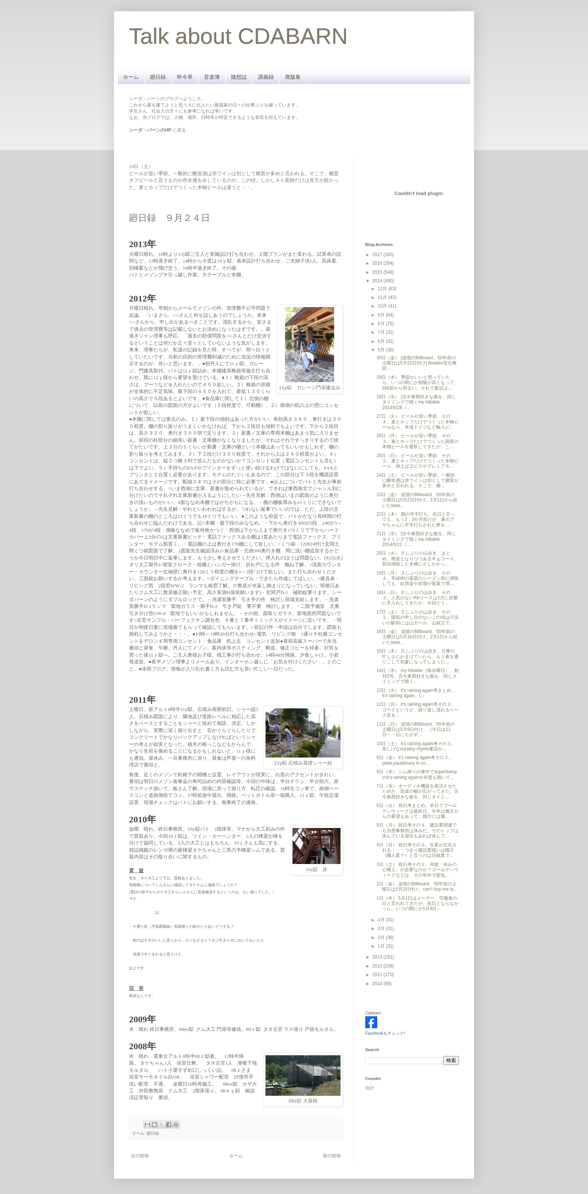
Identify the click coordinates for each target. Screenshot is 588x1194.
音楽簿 (212, 77)
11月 (383, 297)
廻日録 (158, 77)
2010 (378, 983)
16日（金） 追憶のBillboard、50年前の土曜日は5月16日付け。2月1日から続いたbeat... (417, 637)
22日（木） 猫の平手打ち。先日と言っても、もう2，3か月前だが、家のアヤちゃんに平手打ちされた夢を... (415, 520)
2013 (378, 957)
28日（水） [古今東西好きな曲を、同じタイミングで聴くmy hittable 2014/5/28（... (416, 402)
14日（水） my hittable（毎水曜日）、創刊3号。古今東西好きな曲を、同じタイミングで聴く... (417, 676)
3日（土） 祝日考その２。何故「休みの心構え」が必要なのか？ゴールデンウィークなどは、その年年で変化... (417, 870)
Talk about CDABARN (238, 36)
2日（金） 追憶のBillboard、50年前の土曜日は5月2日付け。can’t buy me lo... (416, 886)
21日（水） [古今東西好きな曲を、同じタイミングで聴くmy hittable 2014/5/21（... (416, 539)
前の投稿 (332, 1155)
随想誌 (239, 77)
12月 (383, 288)
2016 (378, 263)
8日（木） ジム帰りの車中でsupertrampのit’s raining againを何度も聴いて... (416, 774)
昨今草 (185, 77)
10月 (383, 306)
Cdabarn (373, 1013)
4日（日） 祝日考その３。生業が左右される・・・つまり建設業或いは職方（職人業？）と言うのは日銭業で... (416, 850)
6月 (382, 341)
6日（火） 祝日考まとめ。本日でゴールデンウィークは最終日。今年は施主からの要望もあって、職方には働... (417, 811)
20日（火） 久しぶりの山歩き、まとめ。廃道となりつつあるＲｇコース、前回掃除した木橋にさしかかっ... (417, 558)
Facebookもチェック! (385, 1033)
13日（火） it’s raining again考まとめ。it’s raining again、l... (416, 693)
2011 (378, 974)
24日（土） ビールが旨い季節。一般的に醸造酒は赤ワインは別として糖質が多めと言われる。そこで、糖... (417, 480)
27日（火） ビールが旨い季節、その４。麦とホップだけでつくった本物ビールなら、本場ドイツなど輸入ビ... (417, 422)
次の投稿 (140, 1155)
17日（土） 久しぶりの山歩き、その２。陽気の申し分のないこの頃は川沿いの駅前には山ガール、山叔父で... (417, 617)
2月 (382, 937)
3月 (382, 928)
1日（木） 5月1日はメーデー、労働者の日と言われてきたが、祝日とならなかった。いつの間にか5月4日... (417, 904)
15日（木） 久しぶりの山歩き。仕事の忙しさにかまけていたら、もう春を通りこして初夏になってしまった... (417, 656)
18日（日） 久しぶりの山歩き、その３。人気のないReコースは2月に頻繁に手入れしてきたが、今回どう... (417, 598)
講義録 (266, 77)
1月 (382, 946)
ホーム (131, 77)
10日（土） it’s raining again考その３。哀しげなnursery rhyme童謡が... (416, 746)
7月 (382, 332)
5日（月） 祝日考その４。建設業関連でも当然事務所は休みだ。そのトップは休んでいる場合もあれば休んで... (417, 830)
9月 (382, 315)
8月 (382, 323)
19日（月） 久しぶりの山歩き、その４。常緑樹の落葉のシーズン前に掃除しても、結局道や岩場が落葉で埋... (417, 578)
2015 (378, 272)
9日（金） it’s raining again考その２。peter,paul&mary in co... (414, 760)
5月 (382, 349)
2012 (378, 966)
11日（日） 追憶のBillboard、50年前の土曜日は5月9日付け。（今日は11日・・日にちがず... (415, 730)
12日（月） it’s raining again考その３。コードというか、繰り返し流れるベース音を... (417, 710)
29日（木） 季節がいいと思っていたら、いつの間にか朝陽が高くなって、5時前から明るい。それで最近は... (417, 383)
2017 (378, 254)
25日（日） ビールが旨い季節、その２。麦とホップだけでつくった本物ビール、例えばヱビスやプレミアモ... (417, 461)
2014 (378, 281)
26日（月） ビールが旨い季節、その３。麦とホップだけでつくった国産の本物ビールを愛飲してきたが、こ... (417, 441)
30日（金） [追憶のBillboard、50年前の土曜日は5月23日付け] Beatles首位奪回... (416, 363)
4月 (382, 919)
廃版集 (293, 77)
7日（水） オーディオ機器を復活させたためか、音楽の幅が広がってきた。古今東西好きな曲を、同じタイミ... (417, 791)
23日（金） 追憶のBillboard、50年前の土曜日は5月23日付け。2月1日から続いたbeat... (417, 500)
